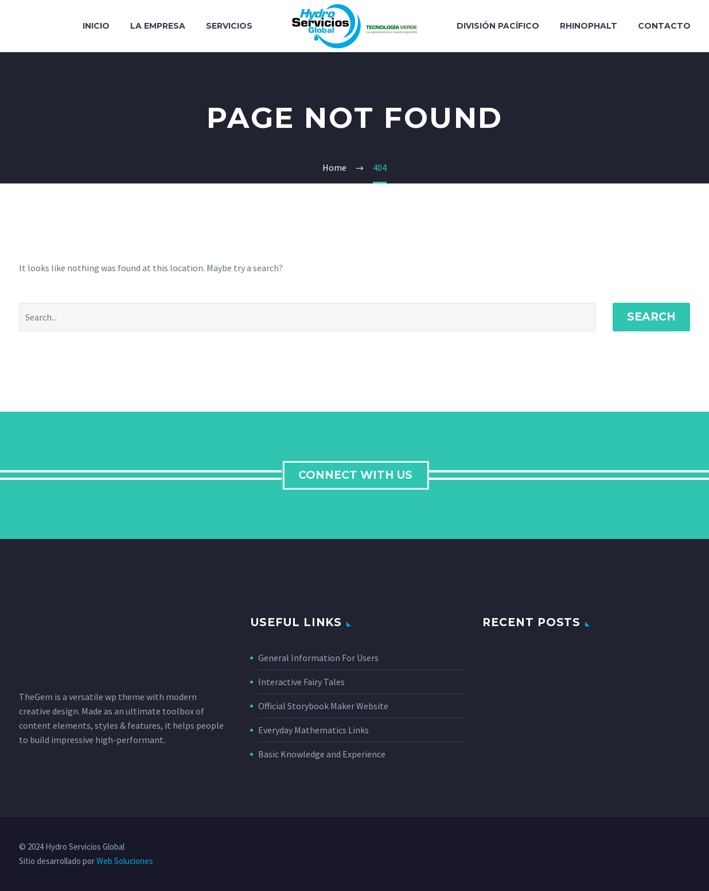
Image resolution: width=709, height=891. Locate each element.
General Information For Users (318, 657)
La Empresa (157, 26)
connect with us (357, 475)
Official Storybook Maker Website (323, 706)
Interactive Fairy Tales (301, 681)
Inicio (96, 26)
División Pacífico (498, 26)
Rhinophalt (588, 26)
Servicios (229, 26)
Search (651, 316)
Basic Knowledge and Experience (321, 754)
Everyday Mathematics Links (313, 730)
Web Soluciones (124, 860)
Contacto (664, 26)
